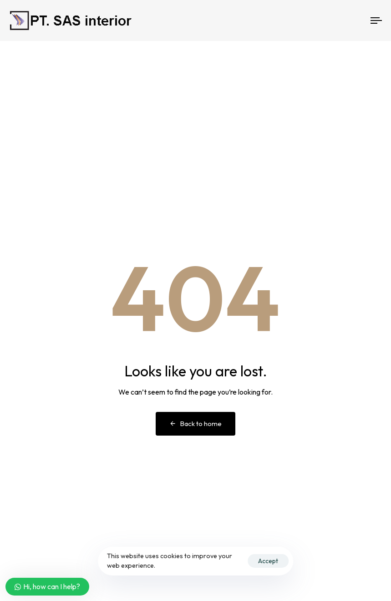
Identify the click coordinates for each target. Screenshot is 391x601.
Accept (268, 561)
